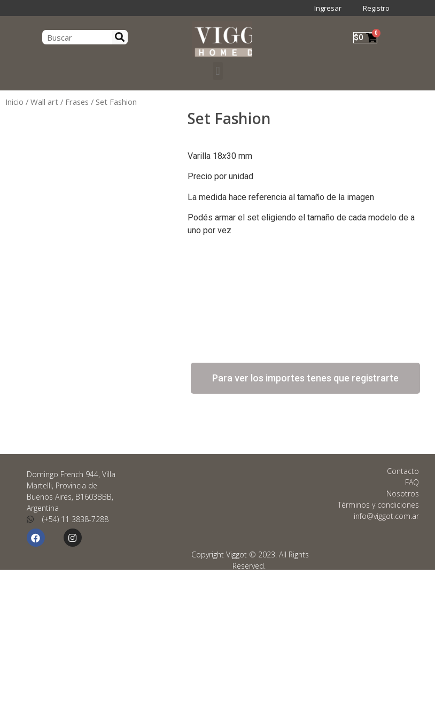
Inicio (14, 101)
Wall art (44, 101)
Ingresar (327, 8)
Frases (77, 101)
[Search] (120, 37)
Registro (376, 8)
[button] (217, 71)
